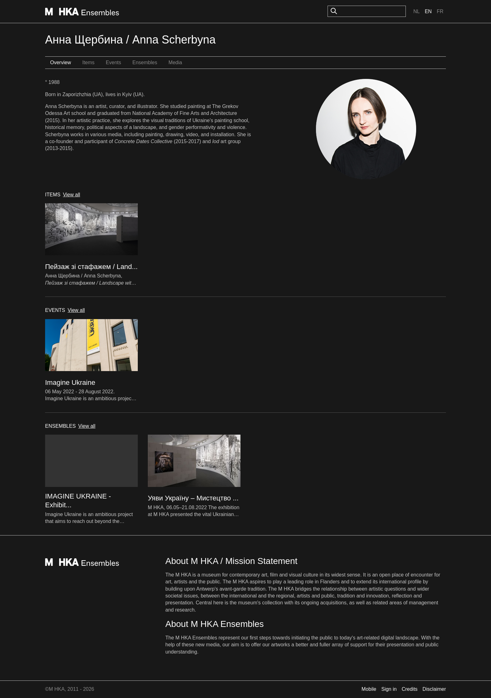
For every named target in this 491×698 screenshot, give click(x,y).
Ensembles (144, 62)
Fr (440, 11)
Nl (416, 11)
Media (175, 62)
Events (113, 62)
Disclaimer (434, 689)
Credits (410, 689)
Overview (60, 62)
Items (88, 62)
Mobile (369, 689)
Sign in (389, 689)
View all (71, 194)
